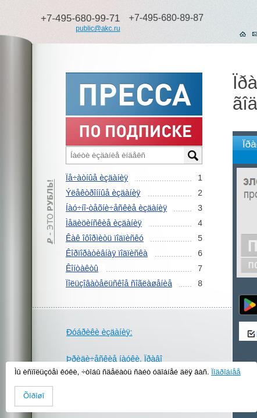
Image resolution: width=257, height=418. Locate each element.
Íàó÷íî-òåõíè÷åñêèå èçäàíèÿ (116, 207)
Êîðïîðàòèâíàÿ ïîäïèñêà (107, 253)
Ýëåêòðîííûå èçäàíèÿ (103, 192)
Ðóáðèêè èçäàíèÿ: (99, 332)
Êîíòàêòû (82, 268)
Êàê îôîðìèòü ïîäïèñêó (105, 238)
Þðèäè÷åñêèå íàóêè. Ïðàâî (114, 358)
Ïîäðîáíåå (226, 371)
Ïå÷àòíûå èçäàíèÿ (97, 177)
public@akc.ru (98, 28)
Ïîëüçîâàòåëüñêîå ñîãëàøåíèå (119, 283)
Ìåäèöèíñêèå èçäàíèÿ (104, 223)
